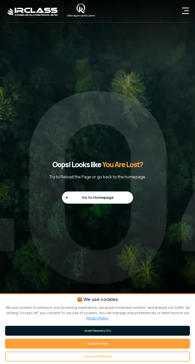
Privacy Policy (97, 318)
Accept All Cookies (97, 343)
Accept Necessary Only (97, 330)
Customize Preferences (97, 356)
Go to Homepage (97, 197)
